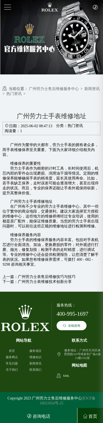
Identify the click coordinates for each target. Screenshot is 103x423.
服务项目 (35, 350)
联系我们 (35, 369)
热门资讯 (14, 94)
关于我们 (12, 369)
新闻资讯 (92, 89)
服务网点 (12, 357)
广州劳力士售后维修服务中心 (54, 89)
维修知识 (35, 357)
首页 (12, 350)
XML (66, 375)
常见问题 (12, 363)
